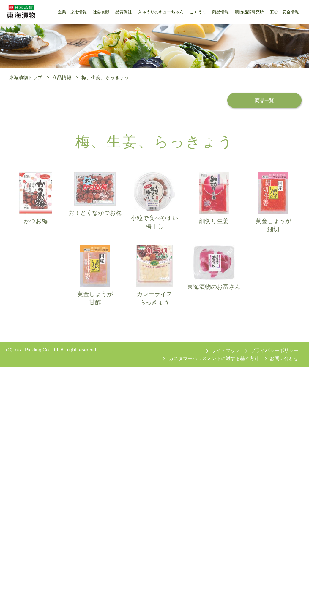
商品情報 (61, 77)
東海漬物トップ (25, 77)
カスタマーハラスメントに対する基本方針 (214, 358)
